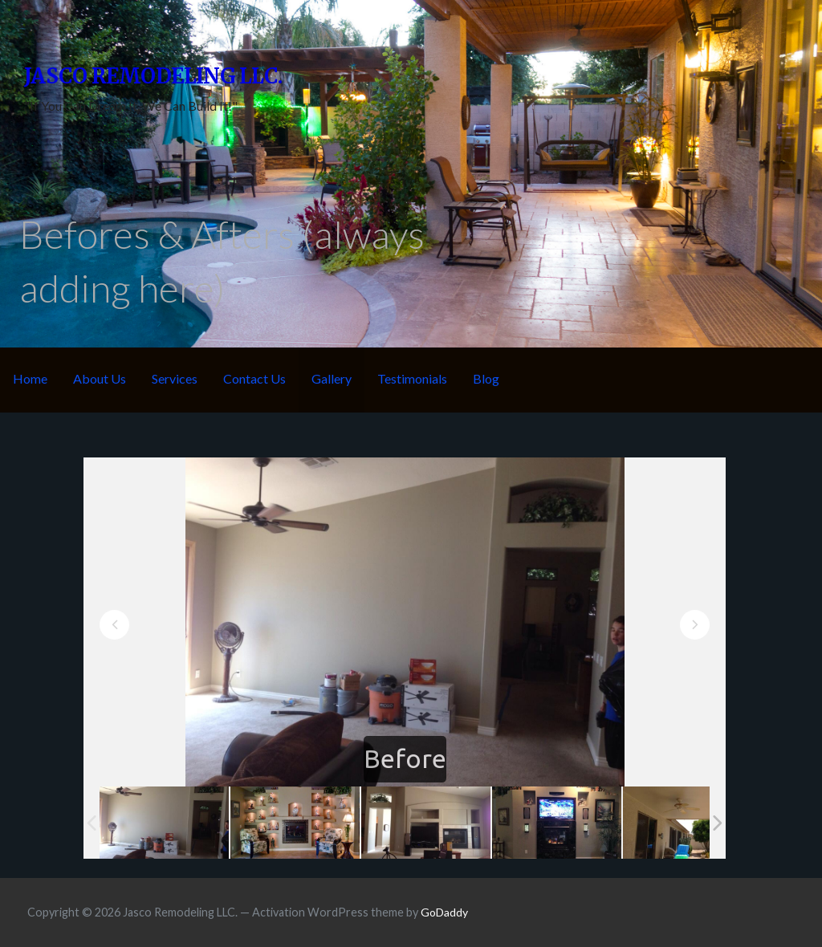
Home (30, 378)
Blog (486, 378)
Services (174, 378)
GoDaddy (444, 912)
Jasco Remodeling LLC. (153, 76)
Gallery (331, 378)
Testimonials (412, 378)
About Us (99, 378)
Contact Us (254, 378)
